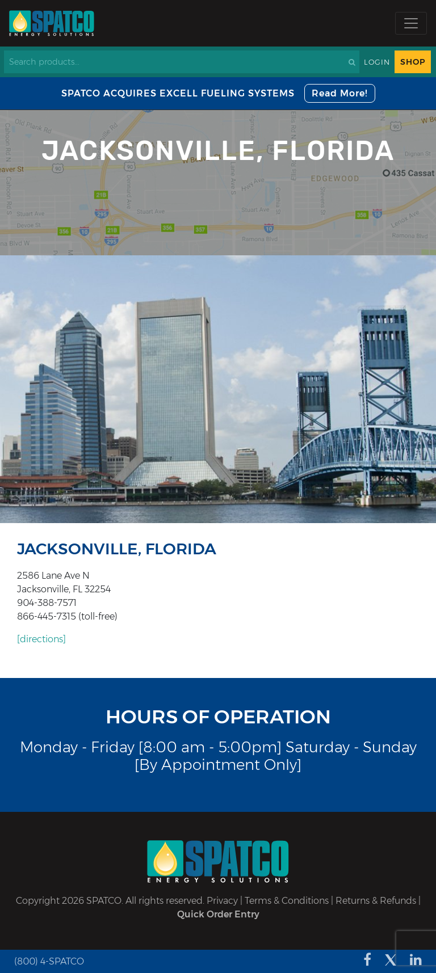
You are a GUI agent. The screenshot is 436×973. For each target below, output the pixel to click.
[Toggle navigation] (411, 23)
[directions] (41, 639)
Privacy (222, 900)
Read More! (340, 93)
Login (377, 62)
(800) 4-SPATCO (49, 961)
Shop (412, 62)
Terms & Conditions (287, 900)
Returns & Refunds (376, 900)
